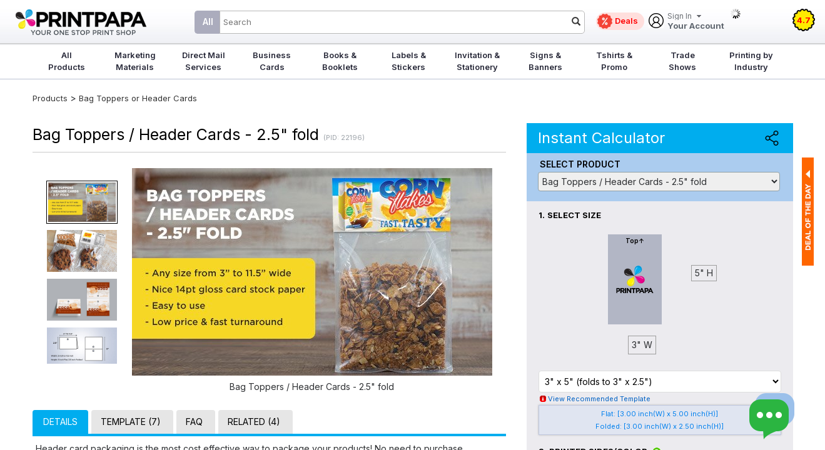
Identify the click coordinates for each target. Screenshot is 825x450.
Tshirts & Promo (614, 61)
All (208, 21)
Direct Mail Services (203, 61)
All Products (66, 61)
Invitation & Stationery (477, 61)
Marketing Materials (135, 61)
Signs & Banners (545, 61)
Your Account (695, 21)
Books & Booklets (340, 61)
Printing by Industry (751, 61)
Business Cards (272, 61)
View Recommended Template (599, 398)
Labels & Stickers (409, 61)
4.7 (804, 20)
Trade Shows (682, 61)
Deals (626, 21)
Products (50, 98)
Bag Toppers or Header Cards (138, 98)
